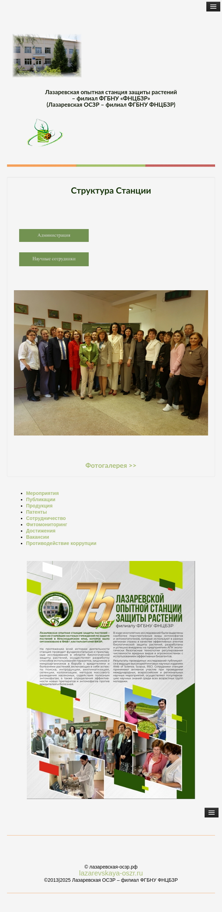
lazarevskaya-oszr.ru (111, 873)
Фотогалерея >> (111, 465)
